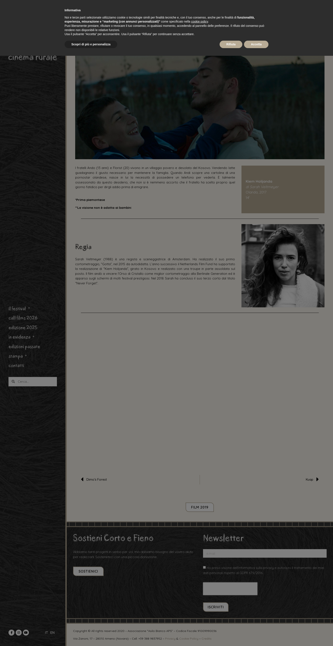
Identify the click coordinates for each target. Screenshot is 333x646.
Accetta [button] (256, 44)
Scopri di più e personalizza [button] (90, 44)
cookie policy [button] (199, 21)
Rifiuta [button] (231, 44)
